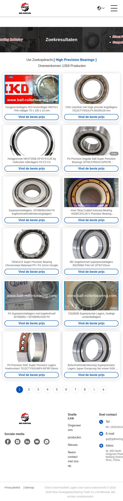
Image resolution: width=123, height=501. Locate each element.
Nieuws (73, 444)
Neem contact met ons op (73, 459)
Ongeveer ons (74, 427)
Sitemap (29, 487)
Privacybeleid (12, 487)
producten (74, 437)
